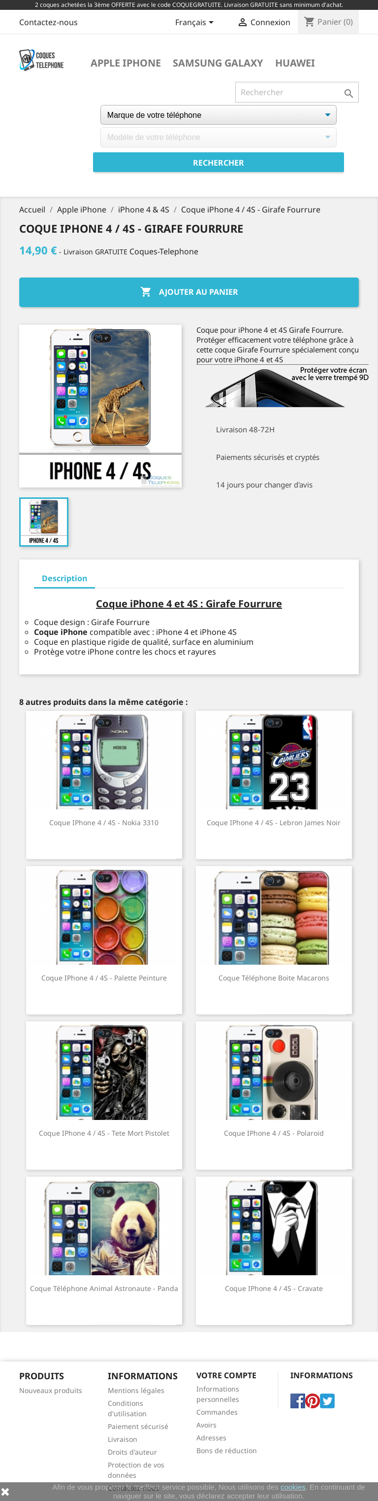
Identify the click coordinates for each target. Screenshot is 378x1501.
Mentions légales (136, 1390)
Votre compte (226, 1375)
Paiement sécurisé (138, 1426)
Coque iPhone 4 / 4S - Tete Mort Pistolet (104, 1133)
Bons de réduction (226, 1450)
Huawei (295, 63)
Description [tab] (64, 578)
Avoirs (206, 1425)
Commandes (217, 1412)
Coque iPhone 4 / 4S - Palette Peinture (104, 977)
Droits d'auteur (132, 1452)
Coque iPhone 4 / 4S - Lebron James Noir (274, 822)
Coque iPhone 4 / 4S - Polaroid (274, 1133)
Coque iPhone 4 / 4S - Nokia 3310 (103, 822)
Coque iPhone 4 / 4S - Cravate (274, 1288)
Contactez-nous (48, 22)
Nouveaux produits (50, 1390)
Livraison (122, 1439)
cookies (293, 1487)
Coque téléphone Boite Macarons (274, 977)
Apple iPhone (126, 63)
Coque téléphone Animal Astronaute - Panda (104, 1288)
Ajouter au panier (189, 292)
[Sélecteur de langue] (196, 23)
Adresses (211, 1437)
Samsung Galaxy (218, 63)
